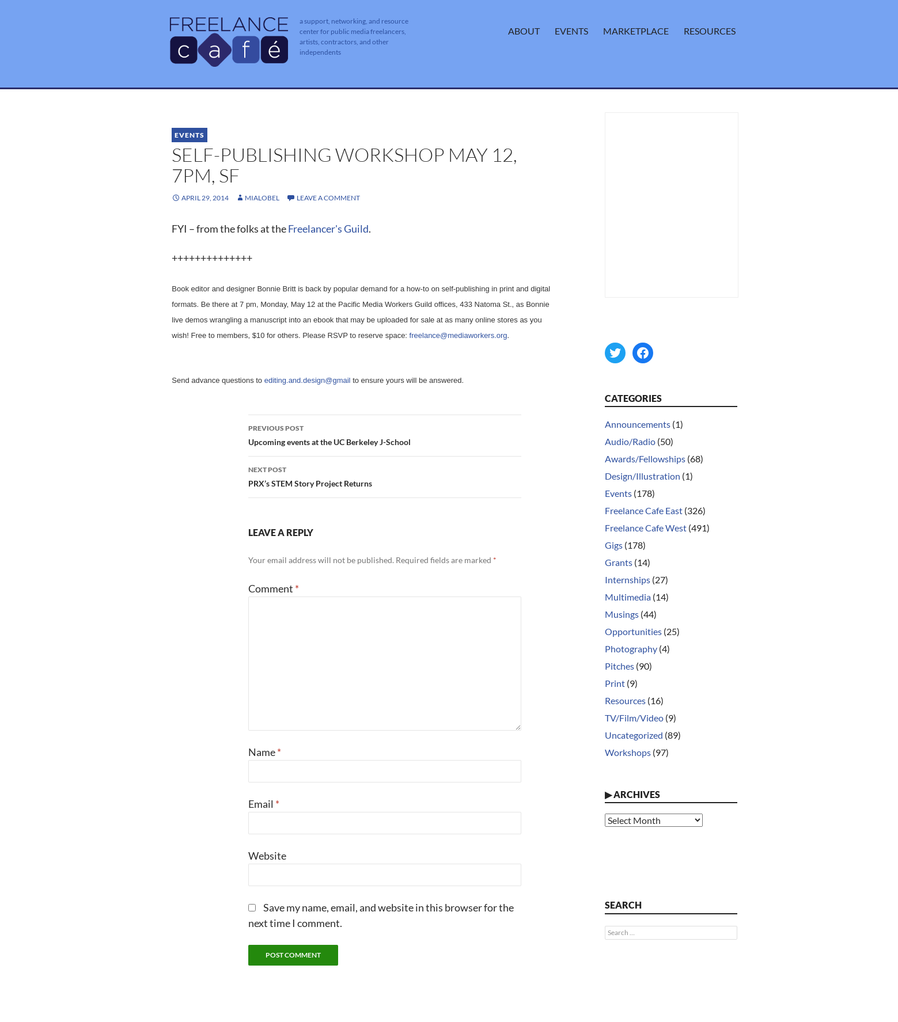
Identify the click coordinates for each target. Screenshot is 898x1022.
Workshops (628, 752)
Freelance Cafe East (644, 510)
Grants (618, 562)
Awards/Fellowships (645, 458)
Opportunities (633, 631)
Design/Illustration (642, 475)
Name (264, 752)
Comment (273, 588)
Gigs (614, 545)
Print (615, 683)
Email (263, 803)
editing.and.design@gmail (307, 380)
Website (267, 855)
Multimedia (628, 596)
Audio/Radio (630, 441)
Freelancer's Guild (328, 228)
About (524, 30)
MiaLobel (262, 197)
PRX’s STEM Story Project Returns (384, 475)
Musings (622, 614)
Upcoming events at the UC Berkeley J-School (384, 434)
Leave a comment (328, 197)
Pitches (619, 665)
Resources (710, 30)
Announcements (637, 424)
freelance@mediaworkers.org (458, 335)
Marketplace (636, 30)
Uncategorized (634, 735)
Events (571, 30)
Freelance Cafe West (646, 527)
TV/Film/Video (634, 717)
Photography (631, 648)
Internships (627, 579)
